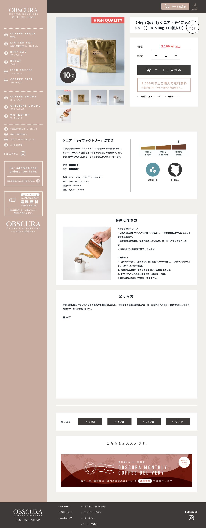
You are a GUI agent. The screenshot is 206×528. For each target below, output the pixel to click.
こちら (30, 213)
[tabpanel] (90, 51)
